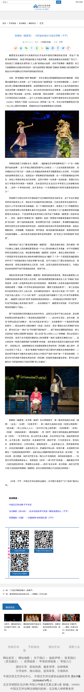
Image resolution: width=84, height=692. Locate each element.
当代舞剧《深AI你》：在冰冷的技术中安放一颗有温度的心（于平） (39, 511)
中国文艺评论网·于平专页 (20, 505)
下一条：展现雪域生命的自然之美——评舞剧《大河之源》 (25, 594)
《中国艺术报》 (46, 42)
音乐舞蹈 (22, 23)
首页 (4, 23)
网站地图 (79, 2)
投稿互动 (13, 646)
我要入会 (74, 646)
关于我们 (39, 657)
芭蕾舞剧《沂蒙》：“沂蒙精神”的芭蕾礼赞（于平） (32, 518)
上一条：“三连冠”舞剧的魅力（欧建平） (18, 590)
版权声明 (54, 657)
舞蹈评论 (32, 23)
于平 (61, 42)
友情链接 (29, 661)
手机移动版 (31, 648)
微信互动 (54, 646)
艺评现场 (12, 23)
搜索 (58, 2)
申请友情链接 (47, 661)
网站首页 (8, 657)
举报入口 (65, 661)
